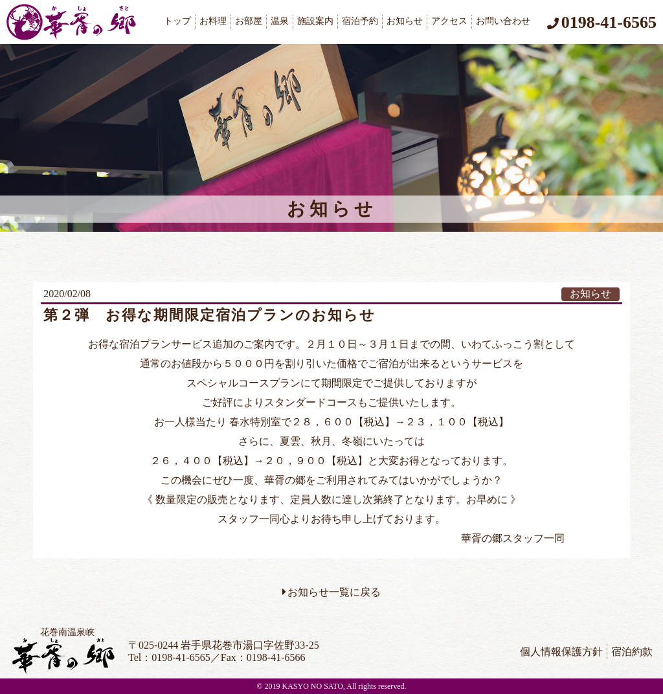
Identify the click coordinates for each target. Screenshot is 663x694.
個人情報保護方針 (561, 651)
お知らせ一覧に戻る (334, 592)
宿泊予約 (360, 21)
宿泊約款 (632, 651)
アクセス (449, 21)
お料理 (213, 21)
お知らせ (405, 21)
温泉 (280, 21)
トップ (177, 21)
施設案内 (315, 21)
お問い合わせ (503, 21)
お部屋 (248, 21)
